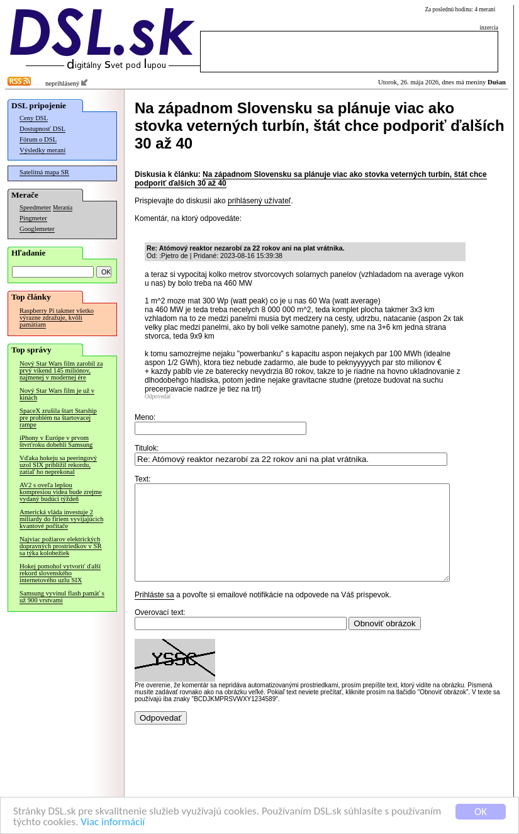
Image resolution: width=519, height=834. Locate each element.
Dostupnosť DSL (42, 128)
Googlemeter (37, 228)
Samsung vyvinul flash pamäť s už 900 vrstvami (62, 597)
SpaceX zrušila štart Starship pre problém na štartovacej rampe (58, 417)
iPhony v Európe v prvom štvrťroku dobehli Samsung (56, 441)
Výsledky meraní (42, 150)
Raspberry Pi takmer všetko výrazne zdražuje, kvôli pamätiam (57, 317)
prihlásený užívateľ (259, 200)
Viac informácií (113, 824)
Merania (62, 208)
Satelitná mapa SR (44, 172)
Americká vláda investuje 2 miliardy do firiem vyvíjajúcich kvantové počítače (61, 519)
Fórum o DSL (38, 139)
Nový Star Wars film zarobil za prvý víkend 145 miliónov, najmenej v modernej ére (61, 370)
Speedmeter (35, 207)
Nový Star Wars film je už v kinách (57, 394)
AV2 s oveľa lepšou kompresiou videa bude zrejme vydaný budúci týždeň (61, 492)
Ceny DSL (34, 118)
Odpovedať (158, 396)
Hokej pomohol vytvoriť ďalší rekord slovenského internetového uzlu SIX (60, 573)
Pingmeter (33, 218)
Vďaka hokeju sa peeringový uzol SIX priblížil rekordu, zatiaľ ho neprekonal (58, 464)
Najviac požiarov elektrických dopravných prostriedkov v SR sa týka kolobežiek (61, 546)
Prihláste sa (154, 613)
